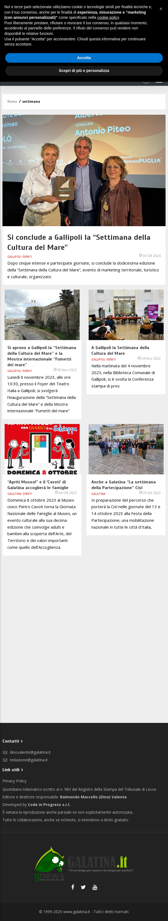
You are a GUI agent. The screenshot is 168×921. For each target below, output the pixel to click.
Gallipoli (14, 257)
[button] (161, 8)
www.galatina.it (76, 911)
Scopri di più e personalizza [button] (84, 70)
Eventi (27, 257)
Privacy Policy (14, 780)
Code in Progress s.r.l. (49, 804)
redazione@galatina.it (25, 759)
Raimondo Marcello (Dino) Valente (93, 796)
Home (12, 101)
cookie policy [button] (108, 17)
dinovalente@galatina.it (26, 752)
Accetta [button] (84, 58)
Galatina (14, 494)
